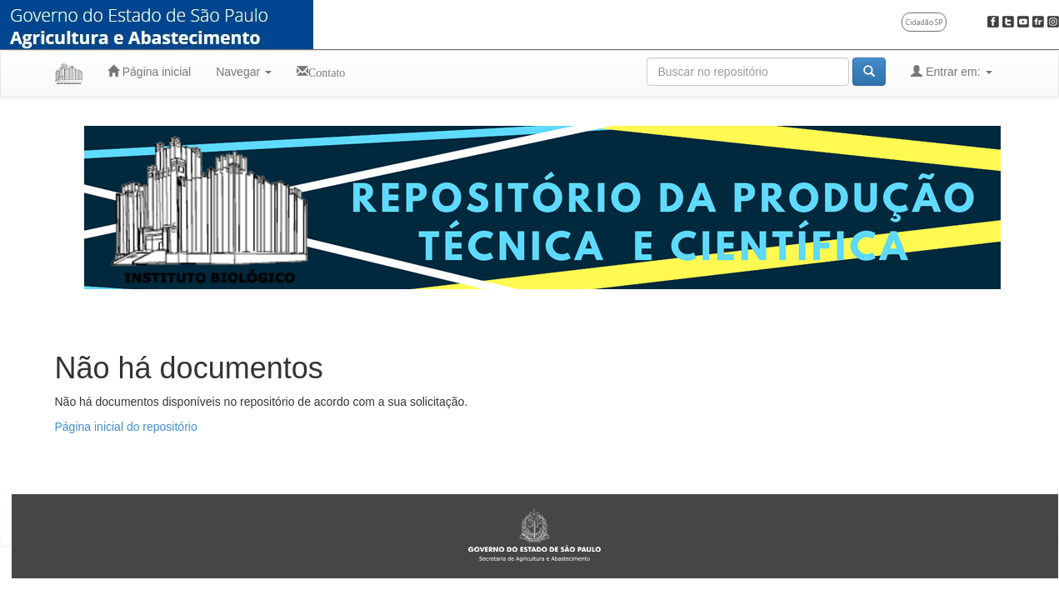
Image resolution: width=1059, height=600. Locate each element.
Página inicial (149, 71)
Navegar (244, 71)
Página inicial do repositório (126, 426)
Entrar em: (951, 71)
